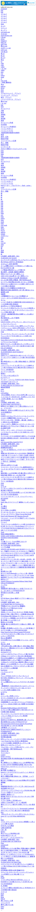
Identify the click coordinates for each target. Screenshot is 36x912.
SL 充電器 (4, 886)
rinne (2, 483)
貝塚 (2, 116)
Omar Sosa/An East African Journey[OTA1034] (15, 632)
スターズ (4, 892)
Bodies (3, 587)
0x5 (2, 246)
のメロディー (5, 377)
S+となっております (8, 557)
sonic (2, 389)
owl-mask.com (5, 32)
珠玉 (2, 60)
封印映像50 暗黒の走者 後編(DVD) (12, 870)
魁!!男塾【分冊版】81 (8, 770)
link (2, 10)
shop (2, 90)
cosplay (3, 755)
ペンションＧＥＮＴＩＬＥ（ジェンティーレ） (17, 496)
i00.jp (2, 88)
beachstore (4, 670)
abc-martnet (4, 498)
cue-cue (3, 243)
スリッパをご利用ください (10, 696)
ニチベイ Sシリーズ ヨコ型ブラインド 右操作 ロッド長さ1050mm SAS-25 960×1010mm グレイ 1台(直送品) (17, 866)
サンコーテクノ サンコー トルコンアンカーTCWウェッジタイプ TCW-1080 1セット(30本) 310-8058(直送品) (17, 336)
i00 (2, 239)
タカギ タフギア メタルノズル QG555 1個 (15, 852)
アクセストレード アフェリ (11, 93)
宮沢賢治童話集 (6, 737)
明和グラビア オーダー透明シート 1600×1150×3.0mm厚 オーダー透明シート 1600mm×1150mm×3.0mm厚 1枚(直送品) (15, 276)
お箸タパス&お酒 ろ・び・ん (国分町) (14, 802)
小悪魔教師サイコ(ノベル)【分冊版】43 (14, 296)
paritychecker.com (6, 35)
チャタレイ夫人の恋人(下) (10, 375)
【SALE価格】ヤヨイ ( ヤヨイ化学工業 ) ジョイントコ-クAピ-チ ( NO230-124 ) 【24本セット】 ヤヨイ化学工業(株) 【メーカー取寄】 (18, 397)
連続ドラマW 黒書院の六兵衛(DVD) (13, 288)
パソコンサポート (7, 128)
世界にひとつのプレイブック (11, 745)
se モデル (4, 692)
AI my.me (4, 34)
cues (2, 241)
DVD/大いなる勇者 (7, 826)
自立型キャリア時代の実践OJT (11, 306)
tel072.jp (3, 42)
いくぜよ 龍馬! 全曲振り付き (10, 690)
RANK (3, 846)
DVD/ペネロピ (6, 756)
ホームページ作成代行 (8, 126)
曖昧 (2, 252)
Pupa (2, 843)
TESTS (3, 414)
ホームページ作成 (7, 122)
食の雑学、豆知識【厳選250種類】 (13, 272)
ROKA (3, 831)
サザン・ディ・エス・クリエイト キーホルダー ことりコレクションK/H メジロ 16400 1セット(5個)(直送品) (17, 432)
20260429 (4, 9)
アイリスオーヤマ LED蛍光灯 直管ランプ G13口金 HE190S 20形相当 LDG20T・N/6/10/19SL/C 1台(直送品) (18, 438)
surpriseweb (4, 845)
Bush (2, 893)
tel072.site (4, 50)
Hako (2, 906)
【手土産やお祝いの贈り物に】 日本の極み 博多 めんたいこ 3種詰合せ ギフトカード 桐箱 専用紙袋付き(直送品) (17, 648)
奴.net (3, 56)
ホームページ (5, 108)
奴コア (3, 58)
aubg (2, 244)
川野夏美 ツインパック (9, 727)
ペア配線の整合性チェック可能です (13, 270)
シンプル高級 (5, 547)
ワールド (4, 522)
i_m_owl (3, 68)
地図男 (3, 294)
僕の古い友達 (5, 644)
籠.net (3, 54)
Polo (2, 876)
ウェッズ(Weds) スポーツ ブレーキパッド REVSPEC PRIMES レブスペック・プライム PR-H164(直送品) (17, 678)
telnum (3, 234)
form (2, 485)
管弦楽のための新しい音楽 (10, 592)
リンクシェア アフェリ (9, 95)
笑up (2, 84)
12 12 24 (3, 486)
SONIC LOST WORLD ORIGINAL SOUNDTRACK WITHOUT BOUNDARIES (17, 536)
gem (2, 72)
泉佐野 (3, 118)
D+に (2, 391)
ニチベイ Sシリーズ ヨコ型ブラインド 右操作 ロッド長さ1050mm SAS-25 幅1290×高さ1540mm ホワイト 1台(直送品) (17, 367)
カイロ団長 (4, 320)
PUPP (2, 878)
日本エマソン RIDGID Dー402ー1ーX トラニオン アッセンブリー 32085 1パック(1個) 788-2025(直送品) (18, 357)
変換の (3, 373)
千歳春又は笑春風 (7, 610)
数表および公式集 (7, 622)
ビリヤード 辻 (5, 147)
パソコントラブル (7, 130)
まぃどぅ (4, 30)
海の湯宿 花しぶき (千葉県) (10, 318)
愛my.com (4, 46)
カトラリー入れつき (8, 371)
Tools (2, 532)
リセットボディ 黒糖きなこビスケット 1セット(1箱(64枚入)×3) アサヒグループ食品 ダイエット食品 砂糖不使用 (17, 426)
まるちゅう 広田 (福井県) (9, 264)
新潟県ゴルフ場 (6, 571)
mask (2, 77)
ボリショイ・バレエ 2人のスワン (12, 837)
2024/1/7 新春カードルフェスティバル (14, 149)
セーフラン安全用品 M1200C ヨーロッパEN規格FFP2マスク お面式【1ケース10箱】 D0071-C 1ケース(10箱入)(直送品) (17, 284)
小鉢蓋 (3, 674)
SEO (2, 107)
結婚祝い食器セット (8, 794)
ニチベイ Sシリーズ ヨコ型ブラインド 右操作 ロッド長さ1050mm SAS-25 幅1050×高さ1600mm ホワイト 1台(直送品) (17, 479)
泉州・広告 (4, 137)
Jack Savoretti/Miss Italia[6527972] (12, 442)
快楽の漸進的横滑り (8, 534)
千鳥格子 (4, 508)
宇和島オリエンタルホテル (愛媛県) (13, 606)
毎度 (2, 135)
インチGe (4, 585)
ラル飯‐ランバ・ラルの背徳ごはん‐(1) (14, 541)
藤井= (3, 694)
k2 (1, 61)
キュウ (3, 26)
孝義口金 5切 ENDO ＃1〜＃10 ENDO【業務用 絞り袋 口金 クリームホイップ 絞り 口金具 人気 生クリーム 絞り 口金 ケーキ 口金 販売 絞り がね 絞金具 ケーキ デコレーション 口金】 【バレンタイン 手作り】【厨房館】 (18, 457)
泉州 (2, 112)
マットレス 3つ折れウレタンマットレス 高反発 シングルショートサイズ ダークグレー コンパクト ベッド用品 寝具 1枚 (18, 310)
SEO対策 (4, 124)
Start (2, 463)
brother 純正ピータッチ (8, 835)
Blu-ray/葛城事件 (6, 638)
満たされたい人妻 (7, 900)
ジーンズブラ (5, 902)
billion (3, 401)
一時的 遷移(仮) (6, 82)
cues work (4, 80)
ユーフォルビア (6, 718)
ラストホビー (5, 753)
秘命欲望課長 (5, 387)
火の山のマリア (6, 652)
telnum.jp (4, 41)
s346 (2, 63)
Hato (2, 908)
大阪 (2, 110)
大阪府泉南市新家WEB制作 (10, 132)
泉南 (2, 120)
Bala (2, 895)
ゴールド (4, 14)
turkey (3, 75)
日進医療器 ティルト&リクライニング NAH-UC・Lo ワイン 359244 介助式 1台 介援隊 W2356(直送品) (18, 704)
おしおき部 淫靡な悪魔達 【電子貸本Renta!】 (16, 280)
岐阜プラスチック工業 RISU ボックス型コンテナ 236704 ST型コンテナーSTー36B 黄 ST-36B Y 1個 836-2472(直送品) (17, 346)
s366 (2, 65)
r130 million (4, 393)
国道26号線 (4, 139)
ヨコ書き (4, 506)
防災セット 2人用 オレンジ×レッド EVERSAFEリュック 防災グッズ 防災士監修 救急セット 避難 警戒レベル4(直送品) (18, 856)
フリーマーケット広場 (8, 141)
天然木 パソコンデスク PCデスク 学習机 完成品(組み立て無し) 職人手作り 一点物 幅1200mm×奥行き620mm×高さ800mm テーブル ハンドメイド (17, 614)
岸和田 (3, 114)
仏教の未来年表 (6, 828)
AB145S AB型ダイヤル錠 (9, 465)
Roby (2, 820)
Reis (2, 812)
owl (2, 74)
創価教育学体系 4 (7, 447)
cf (1, 79)
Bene (2, 897)
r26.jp (2, 39)
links (2, 150)
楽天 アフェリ (6, 97)
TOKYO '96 (4, 751)
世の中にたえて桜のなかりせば (11, 608)
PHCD (3, 899)
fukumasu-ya (5, 353)
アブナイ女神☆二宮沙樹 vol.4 (11, 800)
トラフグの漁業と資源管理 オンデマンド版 (15, 743)
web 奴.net (4, 52)
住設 (2, 24)
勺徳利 (3, 500)
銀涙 (2, 539)
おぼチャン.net (6, 48)
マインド (4, 28)
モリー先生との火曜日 (8, 510)
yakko (3, 67)
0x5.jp (3, 230)
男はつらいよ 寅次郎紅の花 (10, 833)
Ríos (2, 594)
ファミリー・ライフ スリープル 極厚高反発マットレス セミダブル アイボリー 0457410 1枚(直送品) (17, 469)
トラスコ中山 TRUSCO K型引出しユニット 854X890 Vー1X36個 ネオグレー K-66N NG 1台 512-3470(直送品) (16, 882)
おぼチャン (4, 236)
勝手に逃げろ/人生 (7, 904)
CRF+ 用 (3, 830)
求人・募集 (4, 143)
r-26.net (3, 37)
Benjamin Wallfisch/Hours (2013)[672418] (14, 708)
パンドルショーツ (7, 672)
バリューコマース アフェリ (11, 99)
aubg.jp (3, 86)
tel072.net (4, 44)
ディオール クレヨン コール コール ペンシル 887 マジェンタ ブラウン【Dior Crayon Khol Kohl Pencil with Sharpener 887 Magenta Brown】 (17, 514)
